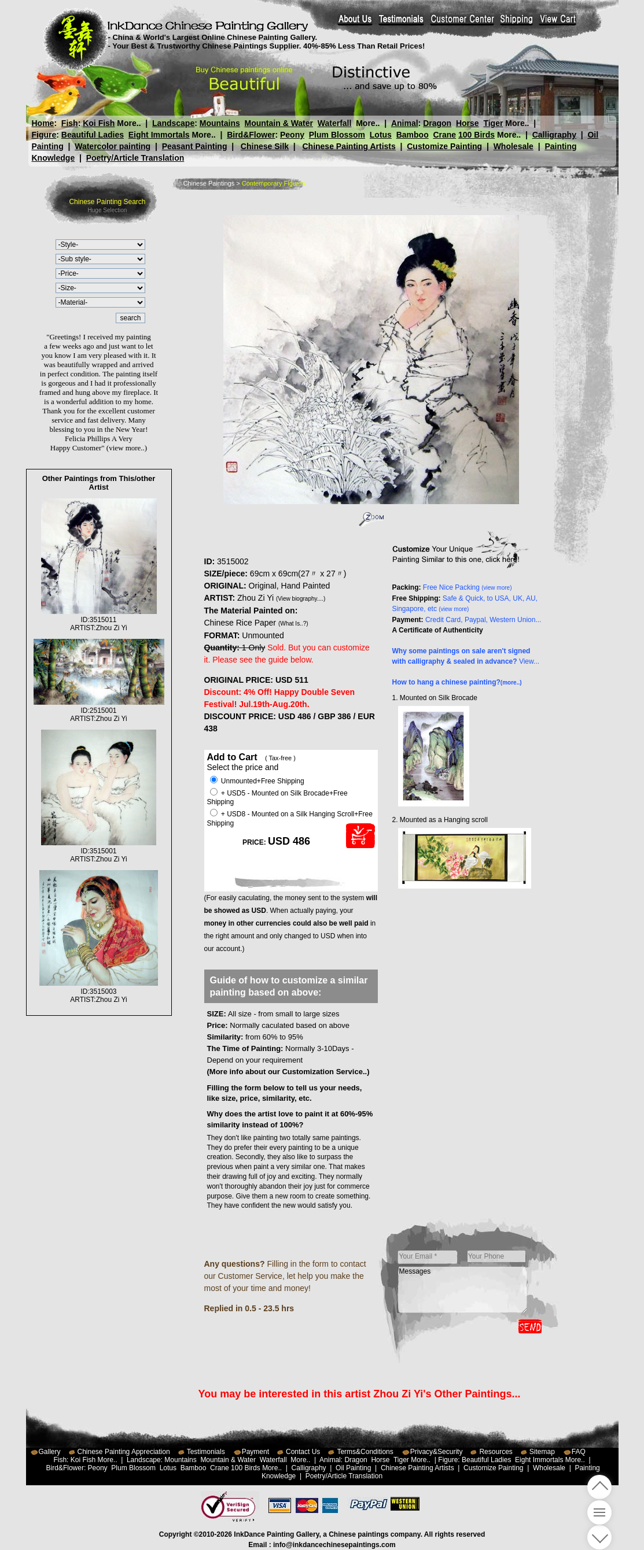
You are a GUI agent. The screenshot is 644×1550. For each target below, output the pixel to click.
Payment (255, 1452)
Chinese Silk (265, 146)
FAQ (579, 1452)
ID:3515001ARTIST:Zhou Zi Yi (98, 851)
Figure (44, 134)
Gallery (50, 1452)
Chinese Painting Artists (348, 146)
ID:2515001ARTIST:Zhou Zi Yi (99, 710)
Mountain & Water (279, 123)
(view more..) (126, 447)
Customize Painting (444, 146)
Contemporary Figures (273, 183)
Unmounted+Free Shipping (257, 781)
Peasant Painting (194, 146)
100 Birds (476, 134)
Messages (463, 1290)
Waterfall (335, 123)
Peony (292, 134)
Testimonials (206, 1452)
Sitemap (542, 1452)
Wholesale (513, 146)
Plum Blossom (337, 134)
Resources (495, 1452)
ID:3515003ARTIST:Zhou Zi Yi (98, 991)
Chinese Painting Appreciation (124, 1452)
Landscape (173, 123)
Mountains (220, 123)
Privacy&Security (436, 1452)
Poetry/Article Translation (135, 157)
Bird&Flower (251, 134)
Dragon (437, 123)
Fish (69, 123)
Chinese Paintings (209, 183)
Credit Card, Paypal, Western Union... (483, 620)
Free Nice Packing (467, 587)
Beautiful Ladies (92, 134)
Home (43, 123)
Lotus (381, 134)
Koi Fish (99, 123)
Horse (467, 123)
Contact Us (303, 1452)
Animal (404, 123)
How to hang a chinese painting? (457, 682)
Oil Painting (353, 1468)
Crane (444, 134)
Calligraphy (554, 134)
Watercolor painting (112, 146)
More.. (129, 123)
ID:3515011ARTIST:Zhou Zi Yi (99, 620)
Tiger (493, 123)
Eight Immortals (159, 134)
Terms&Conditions (365, 1452)
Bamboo (412, 134)
